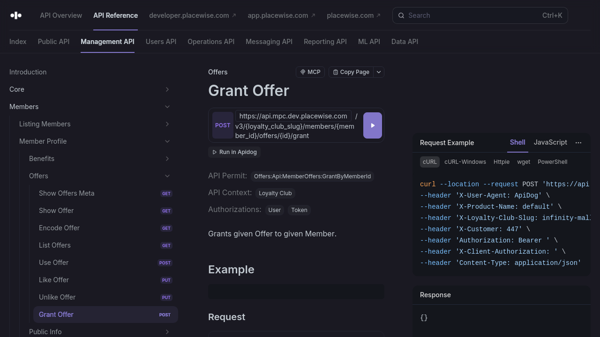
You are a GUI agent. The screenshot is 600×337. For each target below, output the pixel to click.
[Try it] (372, 125)
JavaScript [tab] (550, 142)
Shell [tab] (517, 142)
